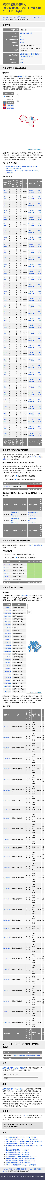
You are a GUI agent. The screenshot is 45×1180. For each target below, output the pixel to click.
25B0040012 (6, 570)
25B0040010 (6, 948)
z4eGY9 (22, 62)
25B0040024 (6, 790)
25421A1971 (6, 899)
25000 (21, 59)
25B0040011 (6, 567)
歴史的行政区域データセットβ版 (26, 17)
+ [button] (17, 94)
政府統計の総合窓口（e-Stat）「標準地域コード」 (20, 1161)
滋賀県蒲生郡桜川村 (26, 33)
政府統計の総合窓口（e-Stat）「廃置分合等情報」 (20, 1158)
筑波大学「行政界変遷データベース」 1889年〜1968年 (22, 1139)
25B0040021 (6, 920)
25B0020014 (6, 969)
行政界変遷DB (8, 99)
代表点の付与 (25, 596)
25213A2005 (6, 486)
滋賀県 (22, 42)
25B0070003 (6, 1001)
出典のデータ (22, 76)
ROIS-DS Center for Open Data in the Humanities (29, 1176)
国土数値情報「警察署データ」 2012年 (17, 1152)
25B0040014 (6, 779)
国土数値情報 (8, 96)
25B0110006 (6, 867)
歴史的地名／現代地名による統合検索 (13, 1068)
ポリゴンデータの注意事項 (34, 545)
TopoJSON (31, 190)
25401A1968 (6, 1011)
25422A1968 (6, 958)
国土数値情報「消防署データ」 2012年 (17, 1154)
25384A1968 (6, 929)
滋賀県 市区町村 (24, 54)
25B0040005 (6, 937)
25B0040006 (6, 564)
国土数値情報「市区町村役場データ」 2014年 (19, 1144)
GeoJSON (31, 192)
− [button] (17, 96)
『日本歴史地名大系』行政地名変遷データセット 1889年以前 (24, 1141)
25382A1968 (6, 737)
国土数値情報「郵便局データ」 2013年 (17, 1150)
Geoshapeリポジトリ (8, 17)
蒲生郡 (22, 39)
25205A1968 (6, 579)
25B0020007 (6, 980)
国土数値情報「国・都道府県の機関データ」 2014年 (21, 1156)
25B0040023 (6, 576)
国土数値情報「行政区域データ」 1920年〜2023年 (21, 1137)
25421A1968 (6, 888)
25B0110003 (6, 1022)
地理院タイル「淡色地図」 (36, 149)
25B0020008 (6, 878)
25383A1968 (6, 848)
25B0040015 (6, 573)
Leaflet (28, 149)
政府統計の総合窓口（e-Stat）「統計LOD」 (18, 1163)
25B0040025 (6, 990)
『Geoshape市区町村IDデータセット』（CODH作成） (21, 1165)
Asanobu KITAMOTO (7, 1176)
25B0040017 (6, 839)
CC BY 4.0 (26, 1115)
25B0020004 (6, 909)
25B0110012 (6, 828)
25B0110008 (6, 818)
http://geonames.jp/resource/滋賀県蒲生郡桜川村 (27, 1055)
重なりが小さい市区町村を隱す (24, 479)
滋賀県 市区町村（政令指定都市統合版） (30, 55)
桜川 (21, 36)
